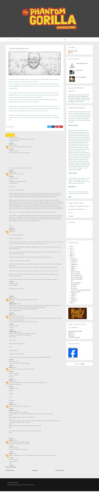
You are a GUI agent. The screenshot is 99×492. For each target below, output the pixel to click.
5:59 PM (11, 380)
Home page (35, 471)
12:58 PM (11, 314)
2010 (71, 252)
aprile (72, 296)
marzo (73, 298)
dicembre (73, 260)
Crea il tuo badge (71, 359)
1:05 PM (11, 447)
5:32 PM (11, 360)
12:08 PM (11, 303)
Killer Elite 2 (71, 333)
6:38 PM (11, 171)
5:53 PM (11, 372)
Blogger (82, 364)
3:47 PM (11, 466)
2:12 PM (11, 458)
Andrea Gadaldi (73, 52)
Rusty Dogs (15, 40)
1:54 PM (11, 452)
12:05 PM (11, 297)
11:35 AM (11, 229)
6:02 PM (11, 387)
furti (72, 282)
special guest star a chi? (82, 64)
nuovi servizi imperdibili (76, 278)
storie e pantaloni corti (76, 276)
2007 (71, 258)
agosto (73, 267)
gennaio (73, 302)
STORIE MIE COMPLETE (74, 338)
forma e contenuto (75, 272)
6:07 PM (11, 403)
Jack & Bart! (74, 289)
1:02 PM (11, 439)
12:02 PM (11, 282)
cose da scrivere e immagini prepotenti (80, 291)
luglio (72, 269)
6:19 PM (11, 144)
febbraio (73, 300)
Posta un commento (11, 468)
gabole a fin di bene (76, 292)
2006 (71, 303)
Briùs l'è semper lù (75, 274)
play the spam (74, 285)
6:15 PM (11, 409)
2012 (71, 249)
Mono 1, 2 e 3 (71, 335)
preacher (11, 411)
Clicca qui (70, 217)
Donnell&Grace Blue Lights (75, 332)
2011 (71, 251)
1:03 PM (11, 331)
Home (8, 40)
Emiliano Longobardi (72, 348)
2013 (71, 247)
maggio (73, 294)
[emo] (10, 146)
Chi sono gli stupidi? (81, 78)
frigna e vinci (79, 71)
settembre (74, 265)
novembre (74, 261)
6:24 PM (11, 150)
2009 (71, 254)
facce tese (73, 287)
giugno (73, 271)
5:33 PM (11, 366)
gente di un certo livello (77, 280)
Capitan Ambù (12, 304)
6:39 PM (11, 177)
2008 (71, 256)
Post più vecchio (59, 471)
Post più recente (10, 471)
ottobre (73, 263)
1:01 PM (11, 325)
